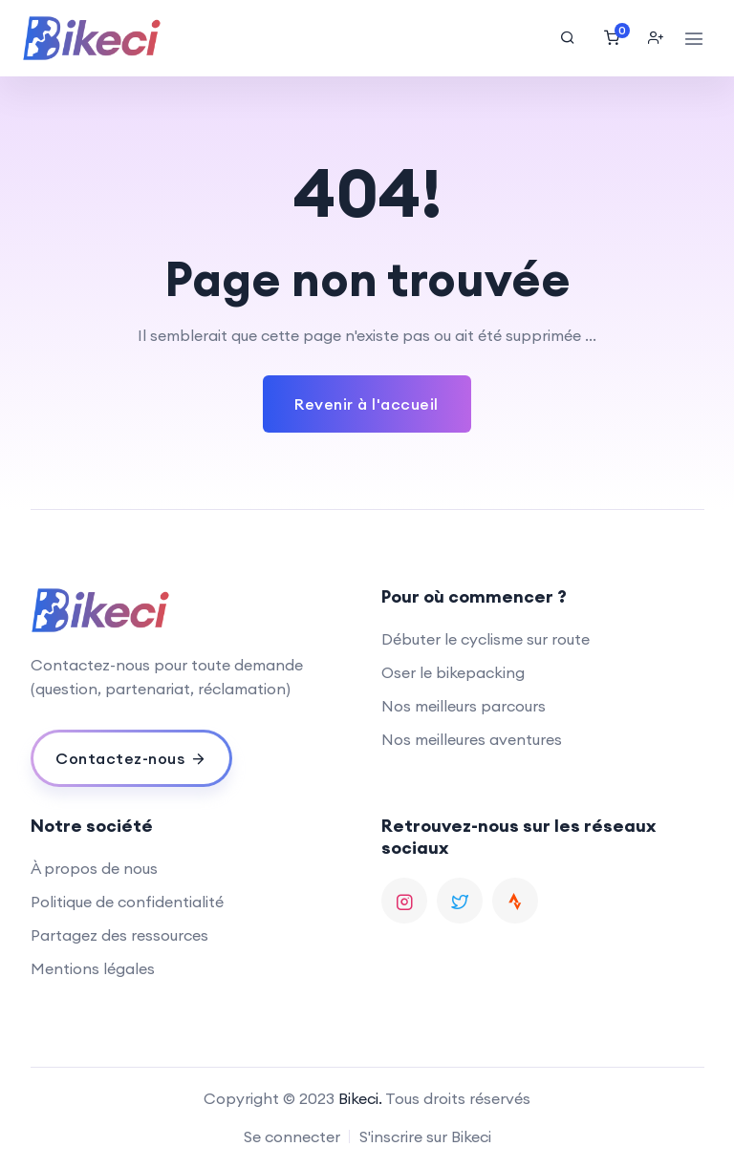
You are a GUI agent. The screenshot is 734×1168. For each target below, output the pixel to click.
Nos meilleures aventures (471, 739)
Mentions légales (93, 968)
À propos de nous (94, 868)
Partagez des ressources (119, 935)
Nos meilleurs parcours (463, 705)
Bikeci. (360, 1098)
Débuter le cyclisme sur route (485, 638)
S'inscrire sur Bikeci (425, 1136)
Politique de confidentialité (127, 901)
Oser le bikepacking (453, 672)
